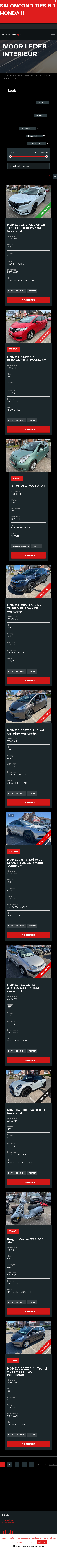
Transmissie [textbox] (35, 143)
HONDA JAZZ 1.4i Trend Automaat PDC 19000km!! (27, 1372)
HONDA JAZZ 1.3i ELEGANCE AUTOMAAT (26, 359)
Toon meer (28, 300)
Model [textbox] (39, 115)
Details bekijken (16, 291)
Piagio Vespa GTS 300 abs (25, 1241)
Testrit (32, 291)
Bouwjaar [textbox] (26, 128)
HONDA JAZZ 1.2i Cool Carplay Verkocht (25, 732)
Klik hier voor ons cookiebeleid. (28, 1546)
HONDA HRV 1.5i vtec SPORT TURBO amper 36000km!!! (25, 863)
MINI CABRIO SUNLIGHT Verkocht (27, 1111)
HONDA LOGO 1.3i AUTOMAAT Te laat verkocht (23, 988)
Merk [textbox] (40, 102)
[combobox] (28, 128)
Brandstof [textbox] (33, 136)
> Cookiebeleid (8, 1522)
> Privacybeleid (8, 1519)
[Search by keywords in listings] (28, 166)
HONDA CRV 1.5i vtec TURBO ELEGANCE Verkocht (24, 608)
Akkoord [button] (41, 1542)
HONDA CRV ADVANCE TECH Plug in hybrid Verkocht (26, 228)
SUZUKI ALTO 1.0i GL (28, 486)
